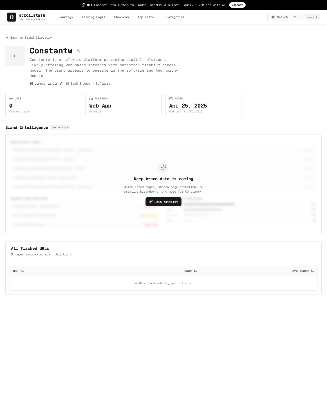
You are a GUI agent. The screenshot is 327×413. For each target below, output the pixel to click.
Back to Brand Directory (28, 37)
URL (18, 271)
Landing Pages (93, 17)
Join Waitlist (163, 202)
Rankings (65, 17)
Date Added (302, 271)
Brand (190, 271)
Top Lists (147, 17)
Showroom (121, 17)
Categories (175, 17)
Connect (237, 5)
